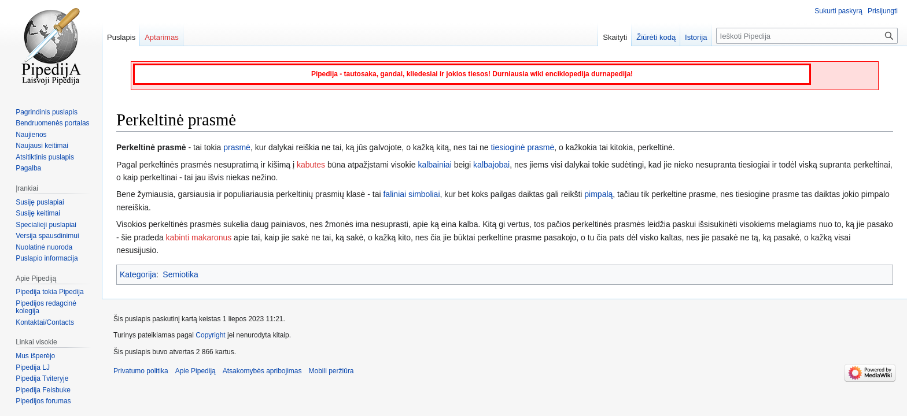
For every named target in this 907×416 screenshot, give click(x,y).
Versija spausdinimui (47, 236)
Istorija (696, 37)
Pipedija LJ (33, 367)
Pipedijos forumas (43, 401)
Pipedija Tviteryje (42, 378)
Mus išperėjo (35, 356)
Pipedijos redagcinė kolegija (46, 307)
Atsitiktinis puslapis (45, 157)
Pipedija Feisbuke (43, 390)
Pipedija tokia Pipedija (49, 292)
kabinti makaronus (199, 237)
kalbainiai (434, 164)
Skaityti (615, 37)
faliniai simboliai (411, 194)
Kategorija (138, 274)
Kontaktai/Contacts (45, 322)
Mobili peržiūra (331, 371)
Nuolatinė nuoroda (44, 247)
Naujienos (31, 135)
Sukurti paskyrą (838, 11)
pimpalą (598, 194)
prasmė (236, 147)
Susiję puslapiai (40, 202)
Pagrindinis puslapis (47, 112)
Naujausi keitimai (42, 146)
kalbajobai (491, 164)
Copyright (210, 335)
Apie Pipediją (195, 371)
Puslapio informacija (47, 258)
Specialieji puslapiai (46, 225)
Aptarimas (162, 37)
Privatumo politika (140, 371)
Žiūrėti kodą (656, 37)
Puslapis (121, 37)
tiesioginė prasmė (522, 147)
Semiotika (180, 274)
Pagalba (28, 168)
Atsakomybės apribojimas (262, 371)
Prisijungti (883, 11)
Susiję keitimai (38, 213)
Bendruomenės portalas (52, 123)
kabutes (311, 164)
